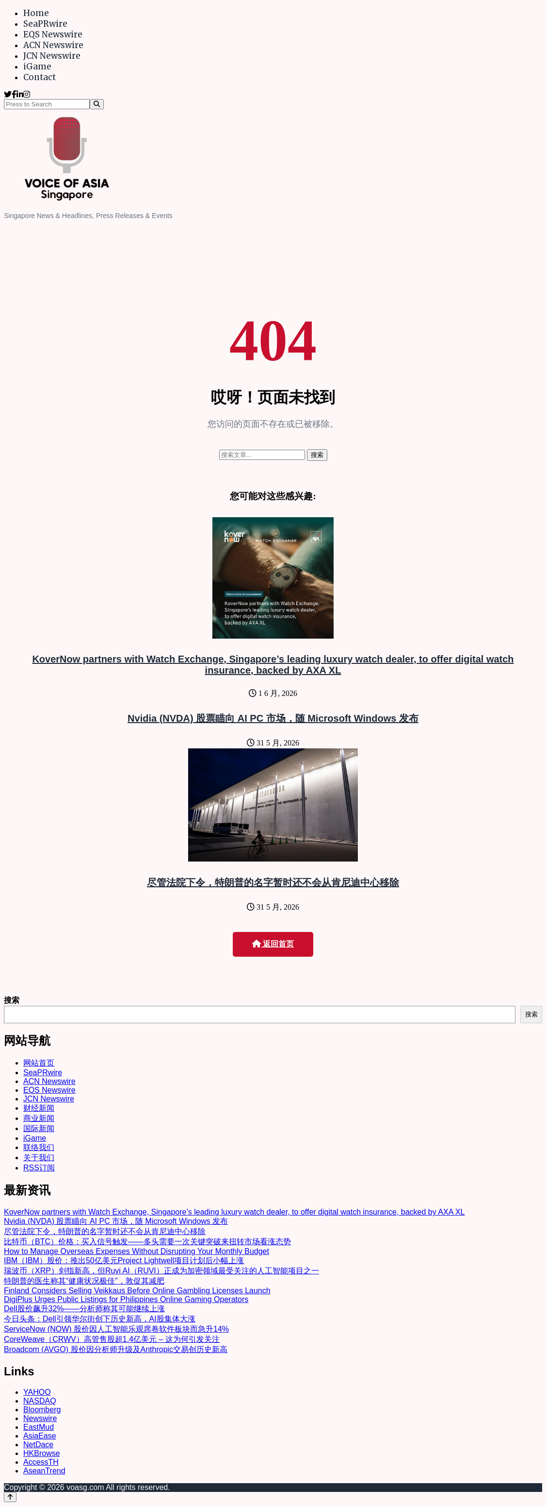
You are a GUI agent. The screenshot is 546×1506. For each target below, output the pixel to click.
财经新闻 (38, 1108)
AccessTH (41, 1462)
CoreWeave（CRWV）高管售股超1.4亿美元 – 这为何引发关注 (112, 1339)
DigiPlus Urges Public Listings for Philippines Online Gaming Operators (126, 1299)
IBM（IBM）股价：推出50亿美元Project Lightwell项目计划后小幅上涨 (124, 1260)
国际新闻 (38, 1128)
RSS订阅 (39, 1168)
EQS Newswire (52, 34)
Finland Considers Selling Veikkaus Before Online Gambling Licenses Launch (137, 1290)
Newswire (40, 1418)
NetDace (38, 1444)
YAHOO (37, 1392)
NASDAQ (39, 1401)
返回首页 (273, 944)
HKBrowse (41, 1453)
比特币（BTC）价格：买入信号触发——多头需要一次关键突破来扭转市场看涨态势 (147, 1241)
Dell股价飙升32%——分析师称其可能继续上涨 (84, 1308)
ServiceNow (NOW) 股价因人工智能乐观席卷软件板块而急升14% (116, 1329)
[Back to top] (10, 1497)
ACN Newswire (53, 45)
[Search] (97, 104)
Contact (39, 77)
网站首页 (38, 1063)
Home (36, 13)
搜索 (11, 1000)
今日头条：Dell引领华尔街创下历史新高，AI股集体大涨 (99, 1319)
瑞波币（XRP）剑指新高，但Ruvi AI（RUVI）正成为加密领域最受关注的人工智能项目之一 (161, 1271)
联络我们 (38, 1147)
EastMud (38, 1427)
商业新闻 (38, 1118)
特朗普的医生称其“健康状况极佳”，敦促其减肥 (84, 1281)
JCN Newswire (51, 56)
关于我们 (38, 1157)
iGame (37, 66)
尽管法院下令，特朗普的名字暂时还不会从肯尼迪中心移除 (273, 882)
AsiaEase (39, 1436)
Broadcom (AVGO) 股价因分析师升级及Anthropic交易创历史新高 (115, 1349)
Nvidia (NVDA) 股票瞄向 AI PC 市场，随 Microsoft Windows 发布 (273, 718)
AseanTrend (44, 1471)
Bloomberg (42, 1409)
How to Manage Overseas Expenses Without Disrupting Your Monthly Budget (136, 1251)
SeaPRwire (45, 23)
